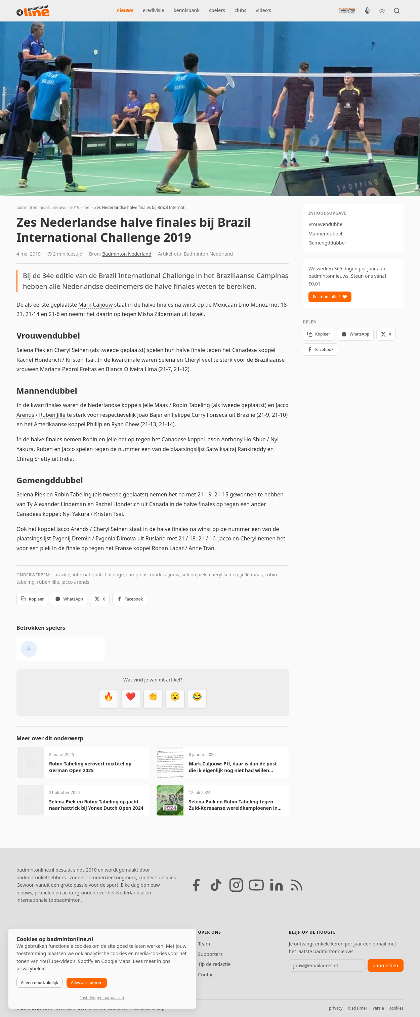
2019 (74, 207)
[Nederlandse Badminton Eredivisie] (346, 10)
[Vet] (108, 699)
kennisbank (187, 10)
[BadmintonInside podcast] (367, 10)
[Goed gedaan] (153, 699)
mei (86, 207)
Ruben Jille (52, 414)
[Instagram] (236, 885)
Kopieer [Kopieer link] (32, 599)
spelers (217, 10)
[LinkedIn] (276, 885)
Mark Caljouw (95, 304)
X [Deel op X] (99, 599)
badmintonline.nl (32, 207)
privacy (335, 1008)
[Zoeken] (397, 10)
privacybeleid (31, 968)
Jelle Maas (155, 405)
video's (263, 10)
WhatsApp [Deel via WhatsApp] (69, 599)
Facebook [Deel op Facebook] (130, 599)
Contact (206, 974)
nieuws (125, 10)
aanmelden (385, 965)
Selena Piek (30, 350)
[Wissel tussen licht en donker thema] (382, 10)
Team (204, 943)
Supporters (210, 954)
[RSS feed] (296, 885)
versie (378, 1008)
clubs (240, 10)
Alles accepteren (86, 982)
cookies (396, 1008)
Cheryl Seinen (71, 350)
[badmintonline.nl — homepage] (32, 10)
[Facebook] (195, 885)
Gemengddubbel (327, 242)
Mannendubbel (325, 233)
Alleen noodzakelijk (39, 982)
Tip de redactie (214, 964)
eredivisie (153, 10)
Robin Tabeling (191, 405)
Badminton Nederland (126, 254)
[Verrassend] (175, 699)
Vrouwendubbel (325, 224)
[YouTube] (256, 885)
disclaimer (357, 1008)
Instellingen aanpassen (102, 998)
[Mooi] (130, 699)
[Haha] (197, 699)
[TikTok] (216, 885)
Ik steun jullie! (330, 297)
